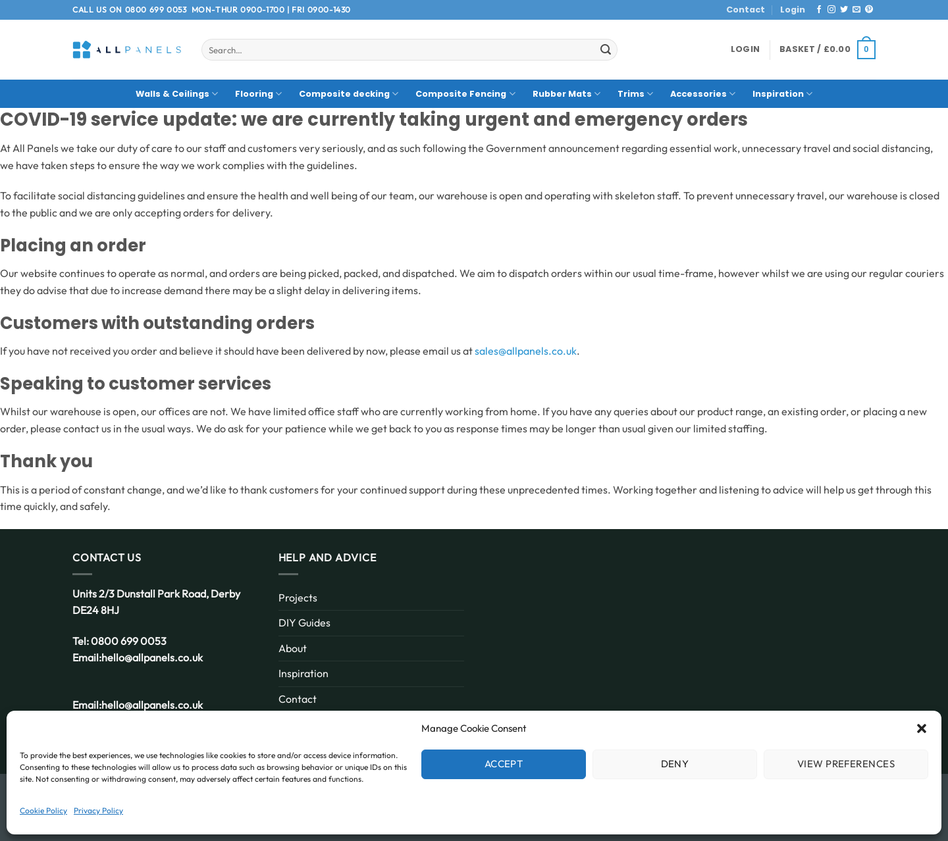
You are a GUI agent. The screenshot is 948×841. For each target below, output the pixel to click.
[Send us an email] (856, 9)
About (292, 648)
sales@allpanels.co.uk (526, 350)
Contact (745, 9)
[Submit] (605, 50)
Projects (297, 597)
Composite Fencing (465, 94)
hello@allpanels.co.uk (152, 657)
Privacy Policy (98, 810)
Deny (675, 763)
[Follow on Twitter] (844, 9)
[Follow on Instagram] (831, 9)
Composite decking (348, 94)
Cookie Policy (43, 810)
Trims (635, 94)
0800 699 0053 (156, 9)
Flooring (258, 94)
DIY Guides (304, 622)
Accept (504, 763)
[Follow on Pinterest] (869, 9)
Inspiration (782, 94)
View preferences (846, 763)
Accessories (702, 94)
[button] (921, 728)
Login (792, 9)
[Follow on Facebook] (819, 9)
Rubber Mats (566, 94)
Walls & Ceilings (177, 94)
